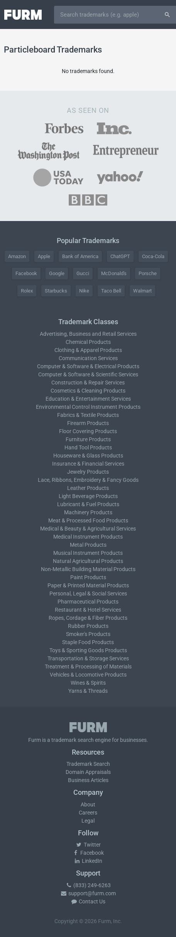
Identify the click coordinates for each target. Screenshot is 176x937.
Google (56, 273)
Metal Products (88, 545)
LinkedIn (88, 861)
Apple (44, 256)
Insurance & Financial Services (88, 464)
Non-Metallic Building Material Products (88, 569)
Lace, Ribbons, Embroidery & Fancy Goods (88, 480)
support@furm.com (88, 893)
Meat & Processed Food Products (88, 520)
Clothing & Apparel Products (88, 350)
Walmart (142, 291)
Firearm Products (88, 423)
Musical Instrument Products (88, 553)
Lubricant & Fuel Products (88, 504)
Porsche (148, 273)
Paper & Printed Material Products (88, 585)
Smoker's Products (88, 634)
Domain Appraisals (88, 772)
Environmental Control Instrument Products (88, 407)
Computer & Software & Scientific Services (88, 374)
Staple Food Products (88, 642)
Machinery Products (88, 512)
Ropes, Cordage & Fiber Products (88, 618)
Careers (88, 812)
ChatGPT (120, 256)
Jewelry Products (88, 472)
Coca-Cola (153, 256)
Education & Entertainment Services (88, 399)
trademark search (72, 740)
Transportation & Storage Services (88, 658)
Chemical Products (88, 342)
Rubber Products (88, 626)
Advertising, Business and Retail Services (88, 334)
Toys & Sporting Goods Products (88, 650)
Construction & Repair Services (88, 382)
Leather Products (88, 488)
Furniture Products (88, 439)
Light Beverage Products (88, 496)
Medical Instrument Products (88, 537)
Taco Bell (111, 291)
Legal (88, 821)
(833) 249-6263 (88, 885)
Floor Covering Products (88, 431)
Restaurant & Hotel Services (88, 610)
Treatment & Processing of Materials (88, 666)
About (88, 804)
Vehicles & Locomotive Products (88, 675)
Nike (84, 291)
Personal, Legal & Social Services (88, 593)
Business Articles (88, 780)
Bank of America (80, 256)
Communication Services (88, 358)
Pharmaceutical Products (88, 602)
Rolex (27, 291)
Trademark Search (88, 764)
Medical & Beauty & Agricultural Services (88, 528)
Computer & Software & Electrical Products (88, 366)
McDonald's (114, 273)
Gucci (82, 273)
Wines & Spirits (88, 683)
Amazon (17, 256)
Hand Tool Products (88, 447)
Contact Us (88, 901)
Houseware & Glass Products (88, 455)
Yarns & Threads (88, 691)
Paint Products (88, 577)
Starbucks (56, 291)
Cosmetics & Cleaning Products (88, 391)
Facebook (26, 273)
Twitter (88, 845)
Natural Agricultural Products (88, 561)
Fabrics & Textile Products (88, 415)
